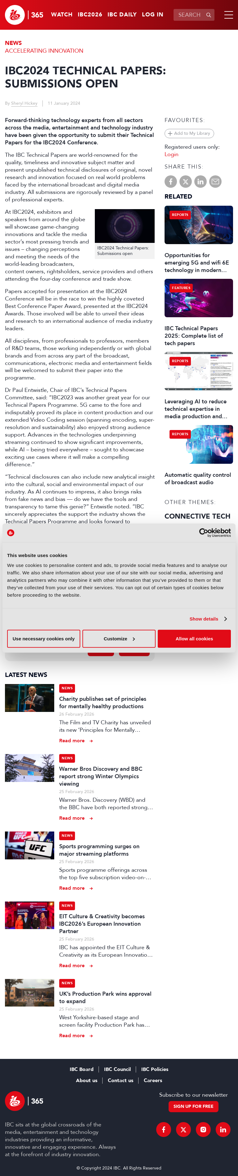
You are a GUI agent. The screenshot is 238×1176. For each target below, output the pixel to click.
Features (181, 288)
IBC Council (117, 1069)
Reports (180, 215)
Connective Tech (198, 516)
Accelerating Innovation (44, 51)
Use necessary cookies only (44, 638)
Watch (62, 15)
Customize (119, 638)
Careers (153, 1080)
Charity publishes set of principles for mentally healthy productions (102, 702)
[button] (227, 15)
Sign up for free (194, 1106)
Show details (204, 618)
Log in (153, 15)
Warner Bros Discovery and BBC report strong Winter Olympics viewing (100, 776)
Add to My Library (192, 133)
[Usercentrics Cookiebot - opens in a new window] (204, 533)
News (13, 43)
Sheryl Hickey (24, 103)
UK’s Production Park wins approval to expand (105, 997)
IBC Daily (122, 15)
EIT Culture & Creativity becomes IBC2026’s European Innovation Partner (102, 924)
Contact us (120, 1080)
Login (171, 154)
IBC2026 (90, 15)
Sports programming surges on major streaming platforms (99, 850)
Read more (72, 740)
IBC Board (82, 1069)
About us (86, 1080)
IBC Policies (154, 1069)
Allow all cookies (194, 638)
